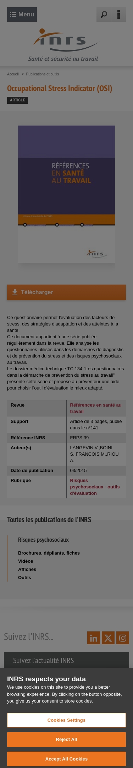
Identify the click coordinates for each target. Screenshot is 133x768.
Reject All (66, 743)
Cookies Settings (67, 724)
